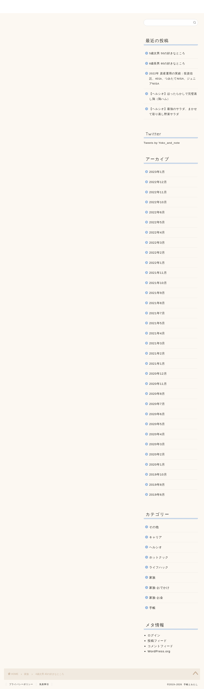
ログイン (154, 635)
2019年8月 (157, 484)
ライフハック (158, 567)
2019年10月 (158, 474)
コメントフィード (160, 646)
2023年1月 (157, 171)
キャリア (155, 537)
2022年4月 (157, 232)
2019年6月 (157, 494)
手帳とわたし (102, 6)
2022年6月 (157, 212)
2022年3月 (157, 242)
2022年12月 (158, 182)
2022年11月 (158, 192)
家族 (10, 25)
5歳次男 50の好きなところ (167, 53)
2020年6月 (157, 414)
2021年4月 (157, 333)
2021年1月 (157, 363)
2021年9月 (157, 293)
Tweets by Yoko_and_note (162, 142)
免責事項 (44, 684)
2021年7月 (157, 313)
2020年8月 (157, 393)
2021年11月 (158, 272)
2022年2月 (157, 252)
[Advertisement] (69, 160)
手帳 (152, 607)
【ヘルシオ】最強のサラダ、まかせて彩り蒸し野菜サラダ (173, 111)
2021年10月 (158, 282)
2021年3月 (157, 343)
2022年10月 (158, 202)
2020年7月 (157, 404)
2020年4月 (157, 434)
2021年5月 (157, 323)
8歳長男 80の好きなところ (167, 63)
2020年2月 (157, 454)
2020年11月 (158, 383)
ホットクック (158, 557)
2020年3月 (157, 444)
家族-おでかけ (159, 587)
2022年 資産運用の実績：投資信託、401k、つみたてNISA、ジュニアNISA (172, 78)
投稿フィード (157, 640)
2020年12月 (158, 373)
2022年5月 (157, 222)
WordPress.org (159, 651)
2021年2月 (157, 353)
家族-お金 (156, 597)
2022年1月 (157, 262)
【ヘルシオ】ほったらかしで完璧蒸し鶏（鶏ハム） (173, 96)
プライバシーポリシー (21, 684)
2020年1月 (157, 464)
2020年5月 (157, 424)
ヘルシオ (155, 547)
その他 (154, 527)
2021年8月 (157, 303)
